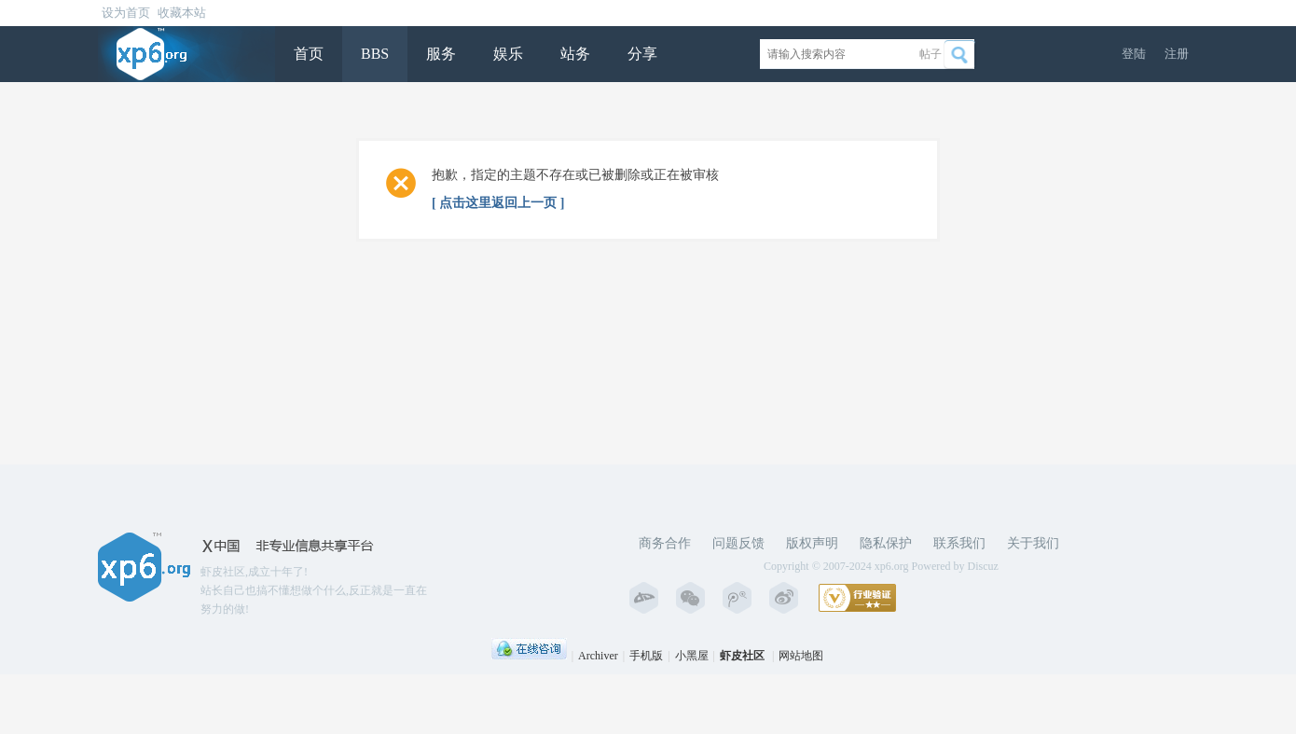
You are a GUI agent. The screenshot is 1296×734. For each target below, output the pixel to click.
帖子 (930, 54)
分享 (642, 54)
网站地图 (801, 655)
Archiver (598, 655)
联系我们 (959, 543)
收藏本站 (182, 13)
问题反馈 (738, 543)
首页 (309, 54)
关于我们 (1033, 543)
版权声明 (812, 543)
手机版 (646, 655)
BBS (375, 54)
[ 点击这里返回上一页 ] (498, 203)
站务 (575, 54)
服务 (441, 54)
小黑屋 (692, 655)
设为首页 (126, 13)
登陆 (1134, 54)
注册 (1177, 54)
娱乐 (508, 54)
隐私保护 (886, 543)
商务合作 (665, 543)
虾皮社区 (742, 655)
